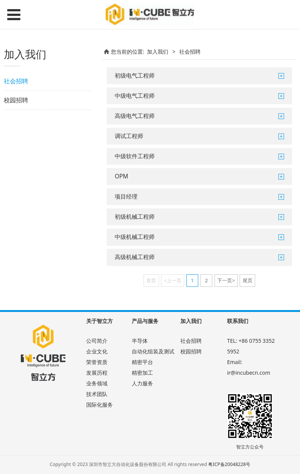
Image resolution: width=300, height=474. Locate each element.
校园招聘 (16, 100)
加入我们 (157, 51)
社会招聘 (16, 81)
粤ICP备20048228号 (229, 464)
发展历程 (96, 372)
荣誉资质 (96, 362)
